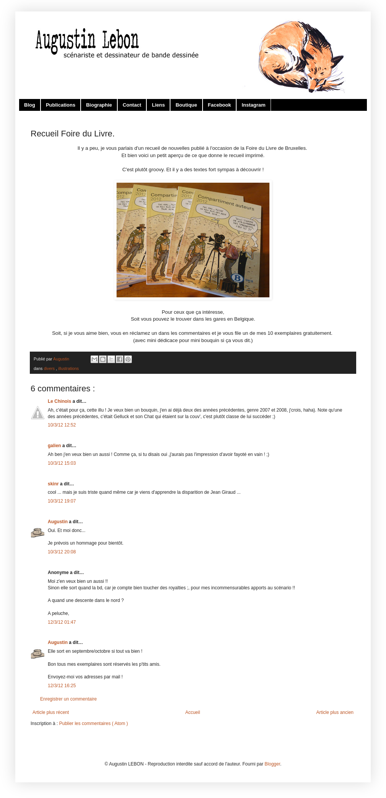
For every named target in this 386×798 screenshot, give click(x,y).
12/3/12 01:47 (62, 622)
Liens (158, 105)
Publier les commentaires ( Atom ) (93, 723)
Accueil (192, 712)
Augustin (58, 521)
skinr (54, 484)
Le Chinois (60, 401)
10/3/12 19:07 (62, 501)
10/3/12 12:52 (62, 425)
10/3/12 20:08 (62, 552)
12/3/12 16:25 (62, 685)
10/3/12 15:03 (62, 463)
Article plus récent (50, 712)
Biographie (99, 105)
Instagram (253, 105)
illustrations (68, 368)
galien (55, 445)
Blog (29, 105)
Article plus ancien (335, 712)
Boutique (186, 105)
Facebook (219, 105)
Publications (60, 105)
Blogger (272, 764)
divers (50, 368)
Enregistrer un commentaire (68, 699)
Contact (132, 105)
